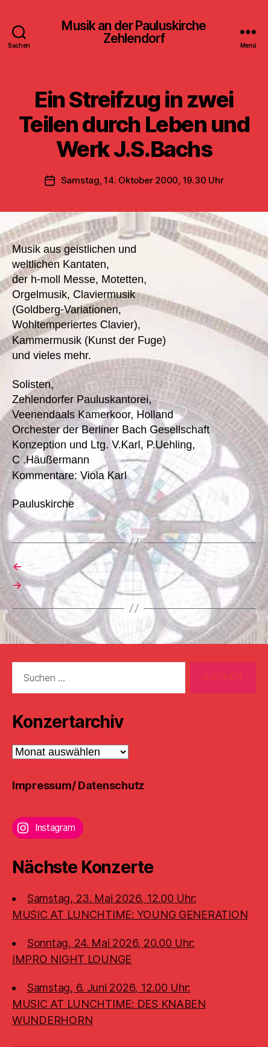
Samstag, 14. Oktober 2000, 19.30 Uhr (142, 180)
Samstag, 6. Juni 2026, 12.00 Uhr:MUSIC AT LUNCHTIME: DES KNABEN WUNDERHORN (109, 1003)
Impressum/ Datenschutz (78, 785)
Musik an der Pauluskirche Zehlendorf (134, 32)
